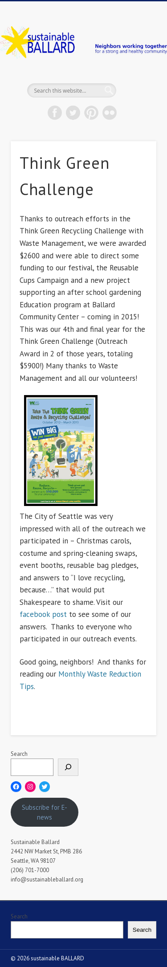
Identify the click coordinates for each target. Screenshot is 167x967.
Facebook (55, 113)
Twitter (73, 113)
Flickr (109, 113)
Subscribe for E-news (44, 812)
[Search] (68, 767)
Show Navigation (135, 80)
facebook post (43, 614)
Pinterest (91, 113)
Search (19, 754)
